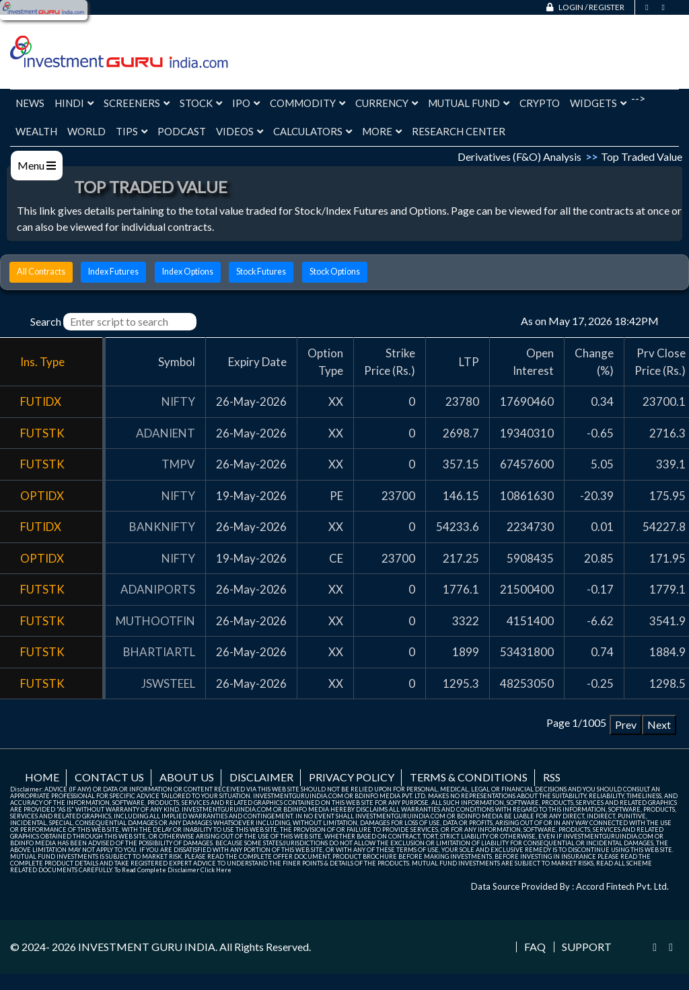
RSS (551, 777)
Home (42, 777)
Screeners (137, 103)
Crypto (539, 103)
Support (587, 947)
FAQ (535, 947)
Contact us (109, 777)
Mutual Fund (468, 103)
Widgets (598, 103)
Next (659, 724)
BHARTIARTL (159, 652)
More (382, 131)
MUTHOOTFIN (155, 621)
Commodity (307, 103)
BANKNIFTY (162, 527)
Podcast (181, 131)
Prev (626, 724)
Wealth (36, 131)
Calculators (312, 131)
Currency (386, 103)
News (29, 103)
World (86, 131)
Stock (201, 103)
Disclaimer (261, 777)
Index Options (187, 272)
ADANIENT (165, 433)
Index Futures (113, 272)
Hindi (74, 103)
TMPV (178, 464)
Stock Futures (261, 272)
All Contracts (41, 272)
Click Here (216, 870)
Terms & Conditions (469, 777)
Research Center (458, 131)
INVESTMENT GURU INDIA (146, 946)
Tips (131, 131)
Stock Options (335, 272)
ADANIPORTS (157, 589)
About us (186, 777)
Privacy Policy (351, 777)
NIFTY (178, 401)
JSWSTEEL (168, 683)
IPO (246, 103)
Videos (239, 131)
